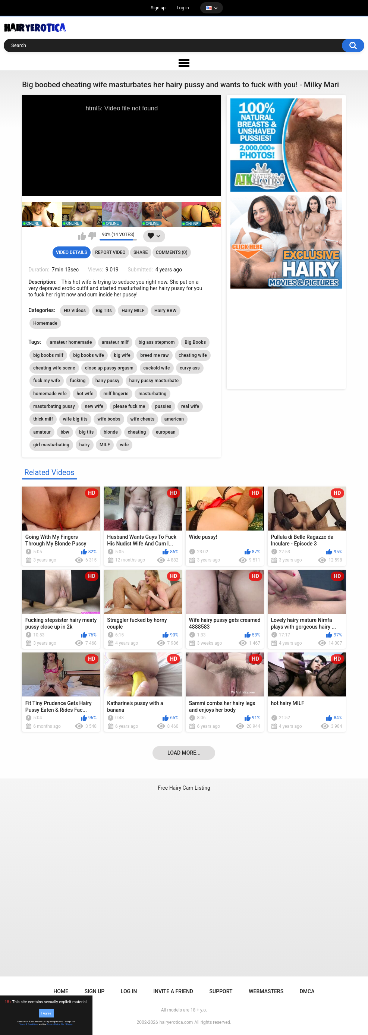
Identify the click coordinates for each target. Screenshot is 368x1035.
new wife (94, 406)
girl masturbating (51, 444)
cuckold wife (157, 368)
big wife (122, 355)
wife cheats (142, 419)
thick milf (43, 419)
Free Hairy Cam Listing (184, 788)
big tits (86, 432)
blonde (111, 432)
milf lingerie (115, 393)
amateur (42, 432)
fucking (77, 380)
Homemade (45, 323)
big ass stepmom (157, 342)
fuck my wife (46, 380)
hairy (84, 444)
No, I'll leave (67, 1024)
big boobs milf (48, 355)
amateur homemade (71, 342)
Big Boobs (195, 342)
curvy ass (190, 368)
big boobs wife (88, 355)
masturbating (152, 393)
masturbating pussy (54, 406)
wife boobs (108, 419)
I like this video (82, 236)
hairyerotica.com (176, 1022)
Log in (183, 7)
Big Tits (104, 310)
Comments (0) (172, 252)
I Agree (46, 1013)
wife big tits (75, 419)
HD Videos (75, 310)
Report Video (110, 252)
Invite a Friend (173, 991)
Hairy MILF (133, 310)
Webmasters (266, 991)
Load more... (184, 753)
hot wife (84, 393)
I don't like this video (92, 236)
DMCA (307, 991)
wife (124, 444)
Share (140, 252)
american (174, 419)
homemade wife (50, 393)
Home (60, 991)
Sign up (158, 7)
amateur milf (115, 342)
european (166, 432)
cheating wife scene (54, 368)
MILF (105, 444)
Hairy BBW (165, 310)
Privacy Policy (53, 1024)
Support (221, 991)
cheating (137, 432)
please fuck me (129, 406)
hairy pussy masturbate (154, 380)
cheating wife (193, 355)
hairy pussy (107, 380)
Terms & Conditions (28, 1024)
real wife (190, 406)
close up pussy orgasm (109, 368)
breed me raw (154, 355)
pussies (163, 406)
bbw (64, 432)
